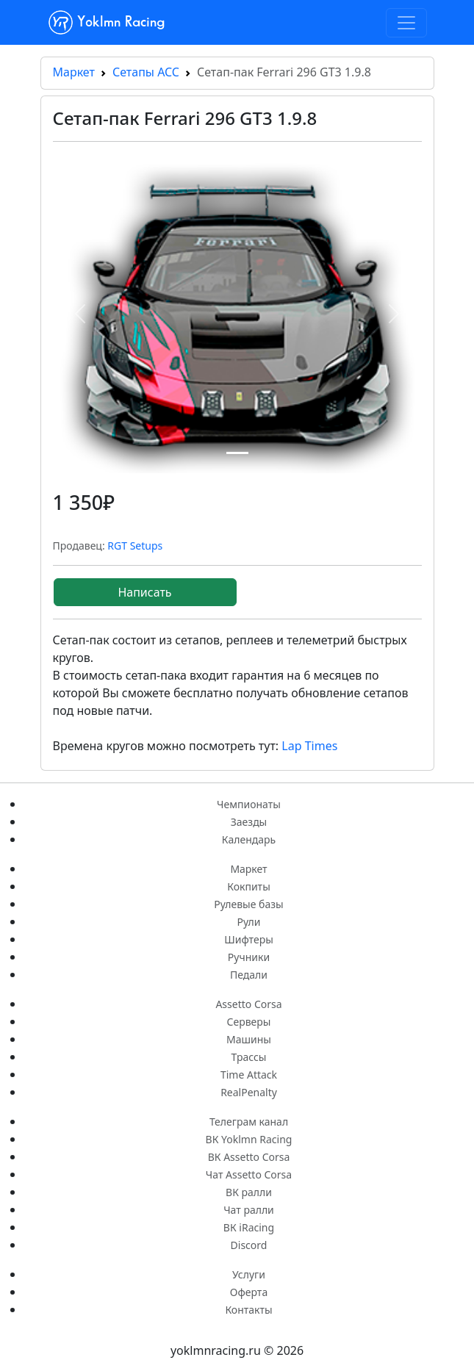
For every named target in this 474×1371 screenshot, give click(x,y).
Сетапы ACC (145, 72)
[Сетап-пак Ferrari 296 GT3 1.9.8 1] (237, 453)
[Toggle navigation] (406, 22)
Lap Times (309, 746)
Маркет (74, 72)
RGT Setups (134, 546)
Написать (144, 592)
